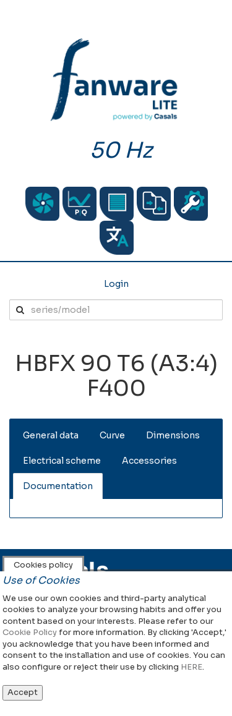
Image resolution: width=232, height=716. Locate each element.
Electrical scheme (62, 460)
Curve (112, 435)
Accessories (149, 460)
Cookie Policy (29, 632)
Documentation (58, 486)
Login (116, 283)
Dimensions (173, 435)
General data (51, 435)
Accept (22, 692)
